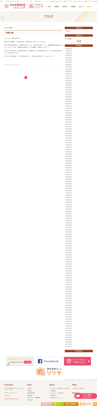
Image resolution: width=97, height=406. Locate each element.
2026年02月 (68, 51)
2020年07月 (68, 158)
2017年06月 (68, 241)
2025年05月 (68, 62)
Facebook (30, 399)
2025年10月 (68, 55)
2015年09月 (68, 289)
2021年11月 (68, 122)
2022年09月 (68, 108)
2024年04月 (68, 92)
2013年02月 (68, 339)
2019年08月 (68, 181)
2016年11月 (68, 257)
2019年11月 (68, 174)
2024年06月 (68, 87)
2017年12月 (68, 227)
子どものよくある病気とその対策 (59, 388)
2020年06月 (68, 161)
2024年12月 (68, 73)
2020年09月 (68, 154)
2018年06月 (68, 213)
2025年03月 (68, 67)
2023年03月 (68, 101)
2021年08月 (68, 129)
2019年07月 (68, 183)
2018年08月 (68, 209)
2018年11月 (68, 202)
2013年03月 (68, 337)
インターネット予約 (27, 1)
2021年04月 (68, 138)
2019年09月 (68, 179)
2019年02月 (68, 195)
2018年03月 (68, 220)
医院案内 (57, 6)
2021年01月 (68, 145)
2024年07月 (68, 85)
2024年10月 (68, 78)
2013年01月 (68, 342)
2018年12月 (68, 200)
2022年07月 (68, 110)
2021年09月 (68, 126)
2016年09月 (68, 261)
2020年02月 (68, 170)
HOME (29, 388)
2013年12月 (68, 319)
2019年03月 (68, 193)
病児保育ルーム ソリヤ (56, 397)
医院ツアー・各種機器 (34, 397)
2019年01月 (68, 197)
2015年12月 (68, 282)
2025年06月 (68, 60)
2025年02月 (68, 69)
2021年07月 (68, 131)
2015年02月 (68, 300)
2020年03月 (68, 167)
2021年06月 (68, 133)
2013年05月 (68, 332)
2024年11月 (68, 76)
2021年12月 (68, 119)
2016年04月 (68, 273)
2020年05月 (68, 163)
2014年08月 (68, 307)
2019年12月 (68, 172)
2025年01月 (68, 71)
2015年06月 (68, 296)
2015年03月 (68, 298)
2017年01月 (68, 252)
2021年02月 (68, 142)
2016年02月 (68, 277)
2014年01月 (68, 316)
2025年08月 (68, 58)
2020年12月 (68, 147)
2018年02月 (68, 222)
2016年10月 (68, 259)
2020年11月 (68, 149)
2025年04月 (68, 64)
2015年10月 (68, 287)
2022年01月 (68, 117)
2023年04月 (68, 99)
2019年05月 (68, 188)
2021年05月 (68, 135)
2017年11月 (68, 229)
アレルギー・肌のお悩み (57, 393)
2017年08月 (68, 236)
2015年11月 (68, 284)
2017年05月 (68, 243)
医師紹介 (30, 395)
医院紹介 (30, 390)
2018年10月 (68, 204)
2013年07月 (68, 328)
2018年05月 (68, 216)
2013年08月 (68, 326)
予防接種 (73, 6)
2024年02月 (68, 94)
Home (49, 6)
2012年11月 (68, 346)
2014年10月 (68, 305)
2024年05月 (68, 90)
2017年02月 (68, 250)
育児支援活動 (31, 393)
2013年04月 (68, 335)
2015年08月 (68, 291)
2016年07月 (68, 266)
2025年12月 (68, 53)
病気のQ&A (53, 395)
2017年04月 (68, 245)
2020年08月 (68, 156)
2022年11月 (68, 106)
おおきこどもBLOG (78, 388)
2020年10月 (68, 151)
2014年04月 (68, 312)
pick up (81, 6)
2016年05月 (68, 271)
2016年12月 (68, 255)
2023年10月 (68, 96)
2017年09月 (68, 234)
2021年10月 (68, 124)
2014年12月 (68, 303)
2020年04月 (68, 165)
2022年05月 (68, 115)
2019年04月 (68, 190)
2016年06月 (68, 268)
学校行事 (10, 33)
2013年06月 (68, 330)
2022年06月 (68, 112)
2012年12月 (68, 344)
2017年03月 (68, 248)
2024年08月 (68, 83)
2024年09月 (68, 80)
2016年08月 (68, 264)
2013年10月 (68, 323)
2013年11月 (68, 321)
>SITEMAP (6, 395)
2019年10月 (68, 177)
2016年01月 (68, 280)
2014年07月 (68, 310)
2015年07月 (68, 293)
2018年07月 (68, 211)
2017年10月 (68, 232)
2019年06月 (68, 186)
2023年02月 (68, 103)
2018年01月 (68, 225)
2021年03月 (68, 140)
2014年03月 (68, 314)
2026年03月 (68, 48)
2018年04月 (68, 218)
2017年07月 (68, 238)
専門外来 (65, 6)
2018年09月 (68, 206)
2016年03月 (68, 275)
